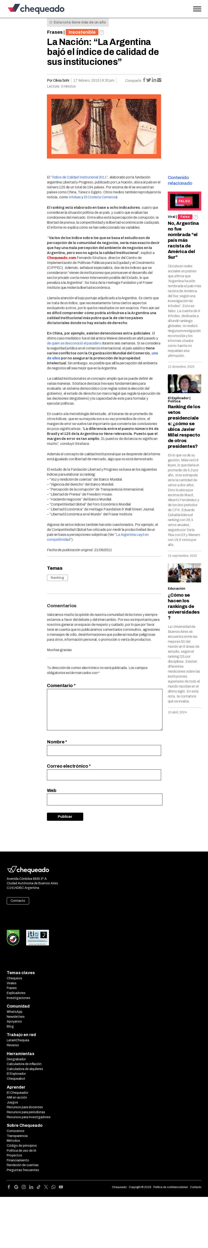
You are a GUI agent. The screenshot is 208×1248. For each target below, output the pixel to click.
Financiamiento (18, 1160)
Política (174, 401)
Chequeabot (16, 1078)
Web (51, 790)
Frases (55, 32)
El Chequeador (17, 1092)
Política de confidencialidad (170, 1187)
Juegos (12, 1102)
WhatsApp (14, 1011)
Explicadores (16, 993)
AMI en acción (17, 1097)
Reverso (13, 1045)
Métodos (13, 1140)
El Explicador (178, 398)
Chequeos (14, 978)
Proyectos (14, 1155)
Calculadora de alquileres (25, 1069)
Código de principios (22, 1145)
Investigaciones (18, 998)
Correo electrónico (69, 766)
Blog (10, 1026)
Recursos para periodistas (26, 1112)
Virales (11, 983)
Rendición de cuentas (23, 1165)
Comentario (61, 685)
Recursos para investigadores (29, 1117)
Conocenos (15, 1131)
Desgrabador (16, 1059)
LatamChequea (18, 1040)
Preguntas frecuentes (23, 1170)
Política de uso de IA (21, 1150)
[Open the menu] (197, 9)
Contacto (18, 900)
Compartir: (133, 81)
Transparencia (17, 1136)
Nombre (57, 741)
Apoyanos (14, 1021)
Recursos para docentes (25, 1107)
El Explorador (16, 1073)
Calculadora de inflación (24, 1064)
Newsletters (16, 1016)
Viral (171, 216)
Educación (176, 588)
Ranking (57, 577)
